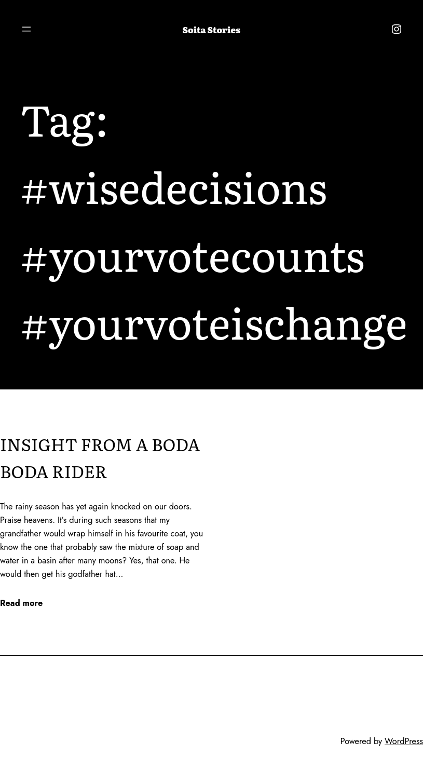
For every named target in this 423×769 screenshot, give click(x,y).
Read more (21, 603)
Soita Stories (211, 29)
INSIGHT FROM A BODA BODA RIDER (100, 457)
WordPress (404, 741)
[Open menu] (26, 29)
